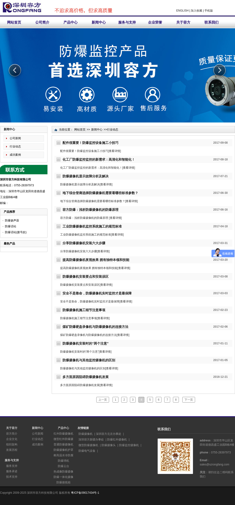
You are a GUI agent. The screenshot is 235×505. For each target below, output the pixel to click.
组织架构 (11, 444)
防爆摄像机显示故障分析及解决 (86, 176)
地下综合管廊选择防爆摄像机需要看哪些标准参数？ (100, 193)
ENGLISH (182, 10)
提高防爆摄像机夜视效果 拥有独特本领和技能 (96, 260)
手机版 (208, 10)
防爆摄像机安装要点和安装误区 (86, 276)
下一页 (188, 399)
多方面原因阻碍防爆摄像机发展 (86, 377)
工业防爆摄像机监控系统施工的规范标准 (92, 226)
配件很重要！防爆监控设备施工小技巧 (90, 143)
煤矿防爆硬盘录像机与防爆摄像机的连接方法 (95, 327)
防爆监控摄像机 (129, 445)
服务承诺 (11, 471)
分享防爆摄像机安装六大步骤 (84, 243)
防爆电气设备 (86, 450)
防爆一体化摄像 (63, 477)
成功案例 (15, 154)
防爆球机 (63, 460)
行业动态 (15, 146)
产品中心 (70, 22)
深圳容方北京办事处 (108, 434)
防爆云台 (63, 466)
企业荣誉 (155, 22)
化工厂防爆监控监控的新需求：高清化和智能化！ (99, 159)
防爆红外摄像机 (117, 439)
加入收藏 (196, 10)
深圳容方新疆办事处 (91, 439)
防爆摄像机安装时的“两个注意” (86, 343)
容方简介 (11, 433)
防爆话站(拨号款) (16, 232)
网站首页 (14, 22)
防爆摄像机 (85, 434)
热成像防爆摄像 (63, 471)
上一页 (102, 399)
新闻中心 (99, 22)
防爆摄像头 (109, 445)
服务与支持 (127, 22)
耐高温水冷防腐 (63, 455)
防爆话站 (10, 226)
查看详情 (114, 151)
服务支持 (11, 466)
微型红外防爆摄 (63, 439)
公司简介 (42, 22)
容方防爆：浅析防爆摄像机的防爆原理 (90, 210)
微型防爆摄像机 (88, 445)
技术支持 (11, 476)
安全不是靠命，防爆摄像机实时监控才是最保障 (97, 293)
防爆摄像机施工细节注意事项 (84, 310)
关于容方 (183, 22)
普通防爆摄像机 (63, 444)
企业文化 (11, 439)
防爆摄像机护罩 (63, 450)
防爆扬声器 (12, 220)
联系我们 (211, 22)
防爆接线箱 (63, 482)
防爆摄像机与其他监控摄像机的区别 (89, 360)
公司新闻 (15, 138)
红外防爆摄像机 (63, 433)
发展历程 (11, 450)
